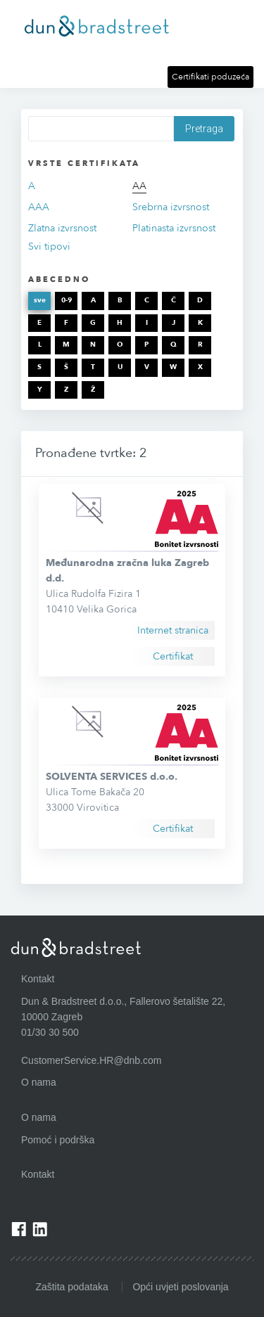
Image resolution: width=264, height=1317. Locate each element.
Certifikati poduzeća (210, 76)
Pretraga (204, 128)
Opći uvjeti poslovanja (180, 1286)
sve (40, 300)
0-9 (66, 300)
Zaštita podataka (71, 1286)
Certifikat (173, 656)
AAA (38, 207)
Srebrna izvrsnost (170, 207)
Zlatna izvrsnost (62, 228)
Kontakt (37, 1174)
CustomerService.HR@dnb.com (91, 1060)
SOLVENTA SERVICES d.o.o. (111, 776)
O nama (38, 1117)
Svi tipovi (49, 246)
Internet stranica (172, 630)
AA (139, 186)
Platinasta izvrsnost (173, 228)
